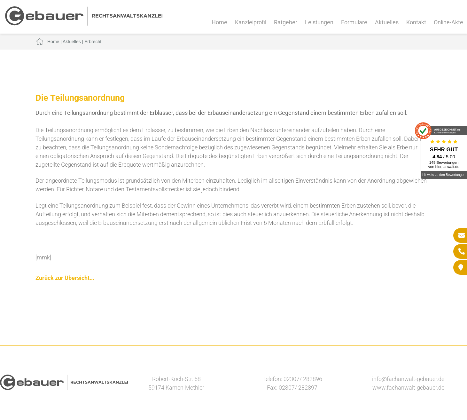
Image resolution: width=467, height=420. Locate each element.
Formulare (354, 22)
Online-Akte (448, 22)
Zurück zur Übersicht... (64, 277)
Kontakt (416, 22)
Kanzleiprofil (250, 22)
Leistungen (319, 22)
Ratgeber (285, 22)
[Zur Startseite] (83, 23)
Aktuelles (387, 22)
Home (219, 22)
